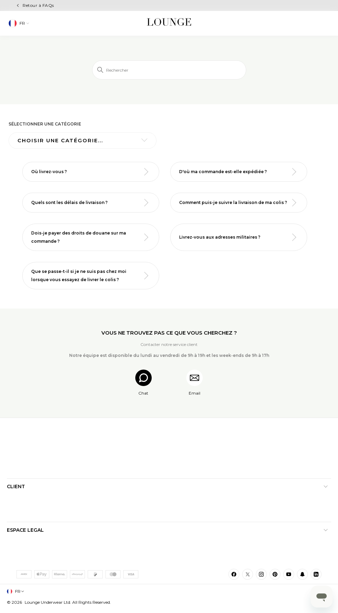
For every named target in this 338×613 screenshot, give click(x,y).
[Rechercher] (169, 70)
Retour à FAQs (38, 5)
